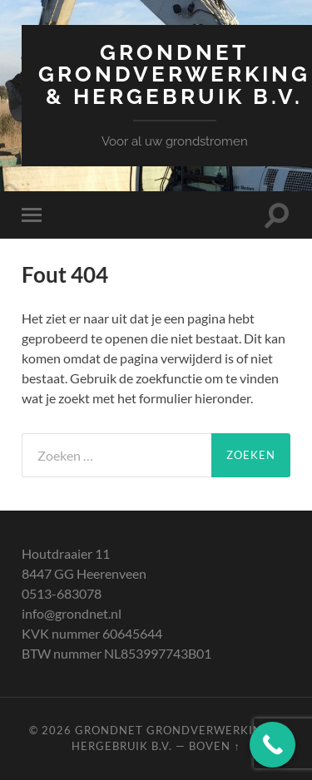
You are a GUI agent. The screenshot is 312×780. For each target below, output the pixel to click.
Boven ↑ (214, 746)
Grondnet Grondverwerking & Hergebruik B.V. (174, 74)
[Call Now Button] (272, 745)
